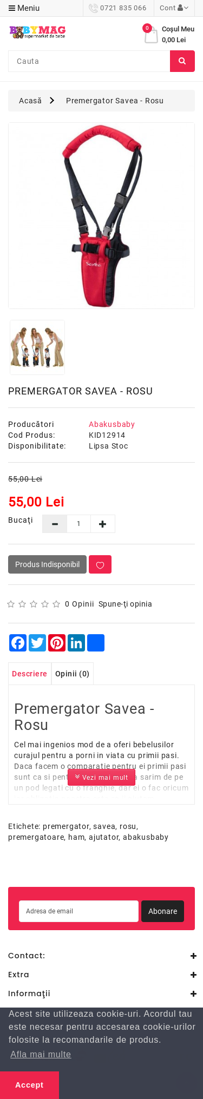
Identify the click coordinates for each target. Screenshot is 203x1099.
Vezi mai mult (101, 777)
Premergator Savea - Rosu (115, 100)
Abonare (162, 911)
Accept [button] (29, 1085)
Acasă (30, 100)
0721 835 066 (117, 8)
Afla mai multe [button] (40, 1054)
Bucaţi (17, 520)
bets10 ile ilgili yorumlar (148, 881)
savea (104, 826)
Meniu (24, 8)
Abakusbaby (112, 424)
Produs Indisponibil (47, 564)
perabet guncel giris (70, 881)
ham (76, 837)
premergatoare (36, 837)
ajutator (104, 837)
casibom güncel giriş (87, 870)
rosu (128, 826)
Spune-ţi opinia (126, 604)
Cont (174, 8)
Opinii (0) (72, 673)
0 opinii (79, 604)
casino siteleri (24, 870)
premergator (66, 826)
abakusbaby (146, 837)
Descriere (30, 673)
